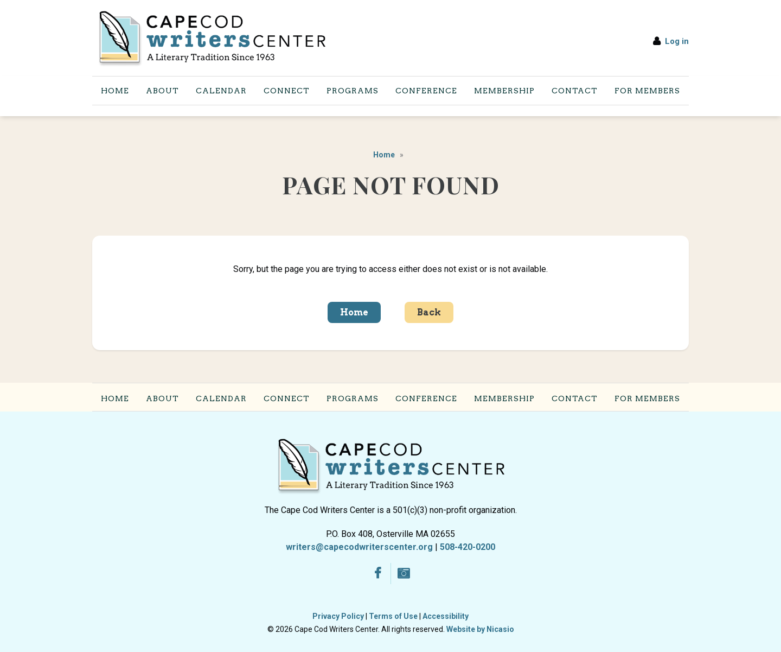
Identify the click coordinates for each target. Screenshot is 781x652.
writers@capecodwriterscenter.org (359, 547)
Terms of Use (393, 616)
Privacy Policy (338, 616)
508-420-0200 (467, 547)
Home (384, 154)
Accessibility (445, 616)
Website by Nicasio (480, 629)
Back (429, 312)
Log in (677, 41)
